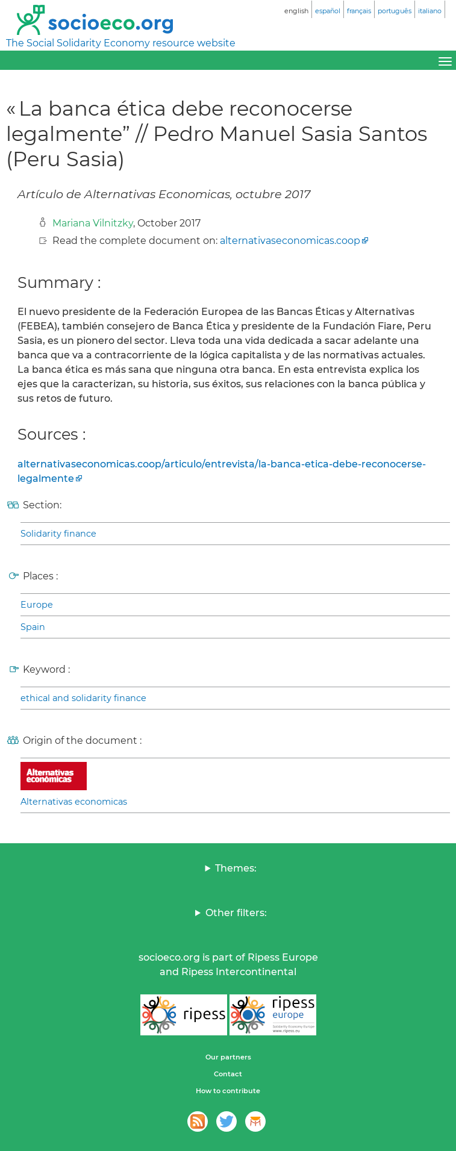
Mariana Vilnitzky (92, 223)
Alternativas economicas (73, 801)
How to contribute (228, 1091)
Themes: (236, 868)
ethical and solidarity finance (83, 698)
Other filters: (236, 913)
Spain (32, 627)
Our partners (228, 1057)
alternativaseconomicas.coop (290, 240)
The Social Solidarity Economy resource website (121, 43)
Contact (228, 1074)
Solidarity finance (58, 533)
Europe (36, 604)
